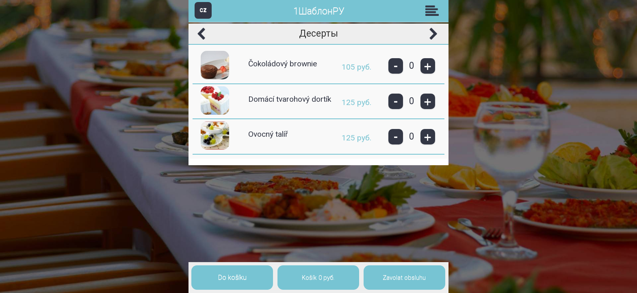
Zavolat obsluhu (404, 277)
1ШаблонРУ (318, 11)
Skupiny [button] (433, 10)
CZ (203, 10)
